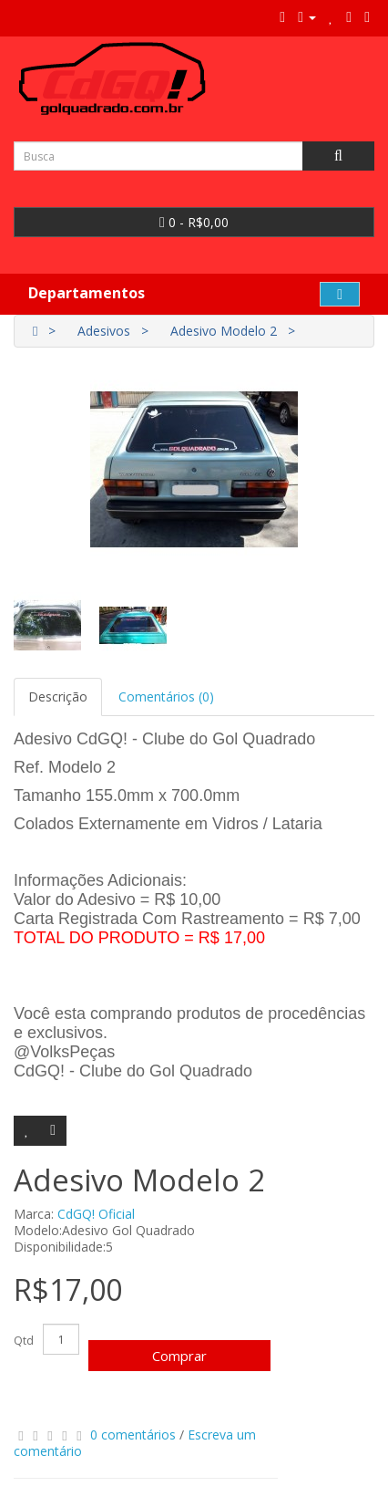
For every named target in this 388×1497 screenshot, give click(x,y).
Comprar (179, 1355)
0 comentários (133, 1434)
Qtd (24, 1340)
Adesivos (103, 330)
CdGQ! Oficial (96, 1213)
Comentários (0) (166, 696)
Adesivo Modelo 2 (223, 330)
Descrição (57, 696)
